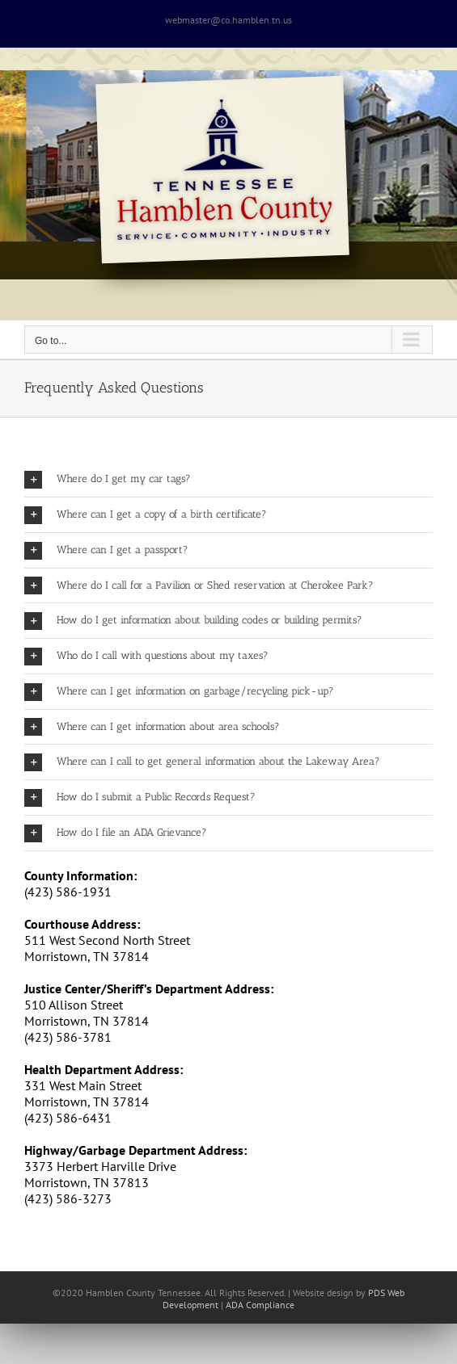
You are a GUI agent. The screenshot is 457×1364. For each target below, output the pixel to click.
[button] (228, 479)
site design (331, 1292)
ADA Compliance (260, 1305)
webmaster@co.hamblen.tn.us (228, 20)
